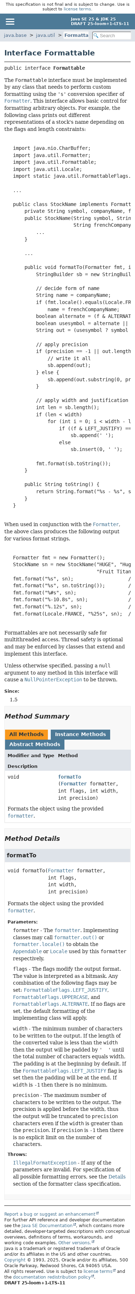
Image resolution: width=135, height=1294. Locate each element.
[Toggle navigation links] (10, 21)
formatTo (69, 777)
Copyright (15, 1260)
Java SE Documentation (47, 1225)
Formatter (74, 783)
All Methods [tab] (26, 734)
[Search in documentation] (112, 35)
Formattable (80, 35)
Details (117, 1177)
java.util (45, 35)
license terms (77, 9)
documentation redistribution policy (52, 1277)
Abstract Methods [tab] (34, 744)
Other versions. (74, 1242)
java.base (15, 35)
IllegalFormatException (44, 1163)
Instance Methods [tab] (80, 734)
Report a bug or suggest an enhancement (49, 1214)
